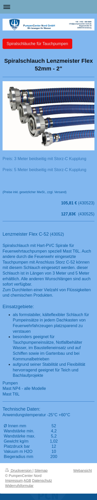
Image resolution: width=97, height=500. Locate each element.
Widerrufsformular (19, 486)
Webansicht (82, 470)
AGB (27, 480)
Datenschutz (42, 480)
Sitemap (40, 470)
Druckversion (18, 470)
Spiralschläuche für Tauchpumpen (37, 43)
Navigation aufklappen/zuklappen (48, 6)
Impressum (14, 480)
